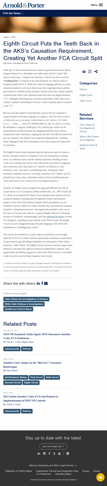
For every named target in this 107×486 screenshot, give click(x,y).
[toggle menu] (96, 5)
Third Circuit (85, 101)
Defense (83, 89)
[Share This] (96, 71)
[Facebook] (42, 283)
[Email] (46, 283)
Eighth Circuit (86, 95)
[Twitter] (54, 453)
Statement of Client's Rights (18, 471)
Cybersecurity (12, 348)
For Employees (43, 474)
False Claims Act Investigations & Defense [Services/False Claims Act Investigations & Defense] (87, 128)
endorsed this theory (56, 216)
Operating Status (63, 474)
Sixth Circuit (52, 377)
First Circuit (36, 377)
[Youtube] (59, 453)
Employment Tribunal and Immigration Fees (57, 471)
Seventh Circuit (12, 382)
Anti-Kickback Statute (16, 377)
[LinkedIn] (38, 283)
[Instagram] (44, 453)
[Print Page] (84, 71)
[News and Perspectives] (66, 453)
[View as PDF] (90, 71)
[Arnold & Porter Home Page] (24, 5)
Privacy (85, 471)
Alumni (96, 471)
